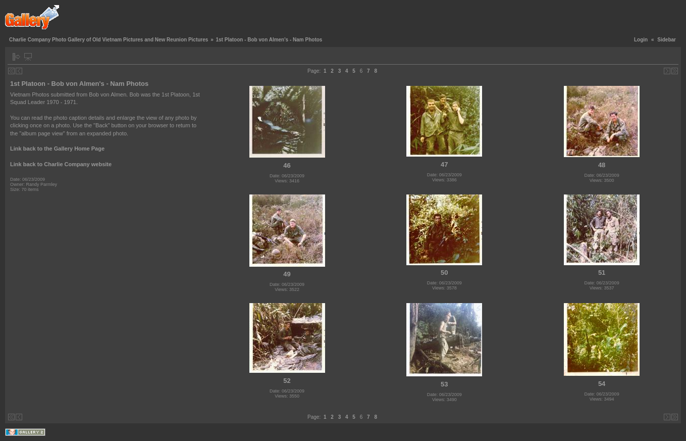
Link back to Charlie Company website (61, 164)
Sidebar (666, 39)
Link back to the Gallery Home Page (57, 148)
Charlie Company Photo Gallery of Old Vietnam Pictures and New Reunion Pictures (108, 39)
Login (641, 39)
